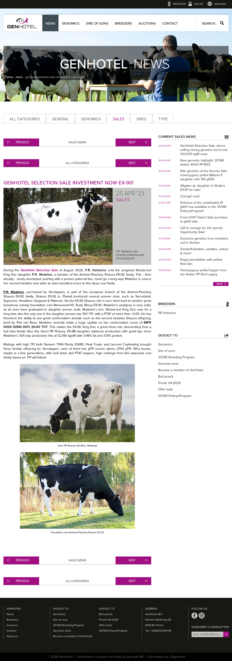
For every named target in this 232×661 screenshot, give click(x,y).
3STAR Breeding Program (176, 357)
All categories (24, 119)
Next (132, 142)
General (60, 119)
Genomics (70, 23)
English (220, 4)
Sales (118, 119)
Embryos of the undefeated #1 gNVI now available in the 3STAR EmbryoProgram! (203, 207)
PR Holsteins (167, 313)
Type (163, 119)
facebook (194, 616)
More (220, 284)
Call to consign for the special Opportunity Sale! (201, 230)
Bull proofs (166, 377)
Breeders (123, 23)
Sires (141, 119)
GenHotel (22, 23)
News (50, 23)
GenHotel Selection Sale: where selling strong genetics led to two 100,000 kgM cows (204, 150)
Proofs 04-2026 (169, 383)
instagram (202, 616)
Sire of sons (97, 23)
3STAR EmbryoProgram (174, 396)
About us (12, 636)
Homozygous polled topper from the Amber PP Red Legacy (203, 272)
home (9, 77)
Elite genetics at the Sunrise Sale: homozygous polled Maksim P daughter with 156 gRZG (204, 175)
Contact (170, 23)
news (19, 77)
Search (222, 23)
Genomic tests (168, 364)
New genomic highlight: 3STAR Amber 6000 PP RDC (202, 162)
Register (179, 4)
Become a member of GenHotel (180, 370)
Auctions (147, 23)
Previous (22, 142)
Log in (198, 4)
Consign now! (190, 196)
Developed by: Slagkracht (166, 657)
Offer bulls (165, 389)
